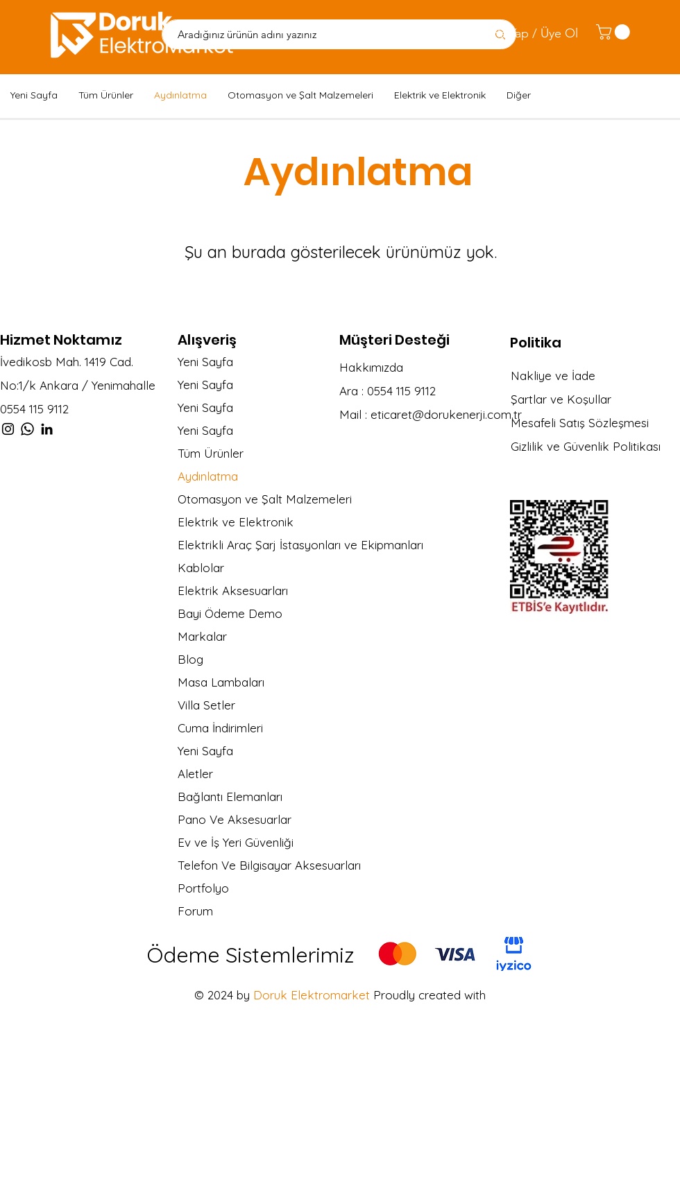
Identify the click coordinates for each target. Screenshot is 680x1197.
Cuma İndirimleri (220, 728)
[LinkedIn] (47, 429)
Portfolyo (203, 888)
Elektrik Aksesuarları (233, 590)
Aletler (195, 773)
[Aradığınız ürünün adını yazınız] (316, 34)
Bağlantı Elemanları (230, 796)
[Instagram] (8, 429)
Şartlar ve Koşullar (561, 399)
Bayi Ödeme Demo (230, 613)
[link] (615, 32)
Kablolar (201, 567)
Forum (195, 911)
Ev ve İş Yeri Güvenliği (236, 842)
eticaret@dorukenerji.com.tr (446, 414)
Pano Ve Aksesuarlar (234, 819)
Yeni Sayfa (205, 361)
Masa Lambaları (221, 682)
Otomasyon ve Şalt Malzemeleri (265, 499)
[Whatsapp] (27, 429)
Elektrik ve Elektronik (236, 522)
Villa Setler (206, 705)
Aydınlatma (208, 476)
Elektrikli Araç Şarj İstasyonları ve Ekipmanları (288, 544)
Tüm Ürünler (211, 453)
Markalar (202, 636)
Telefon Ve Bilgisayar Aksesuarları (269, 865)
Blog (190, 659)
